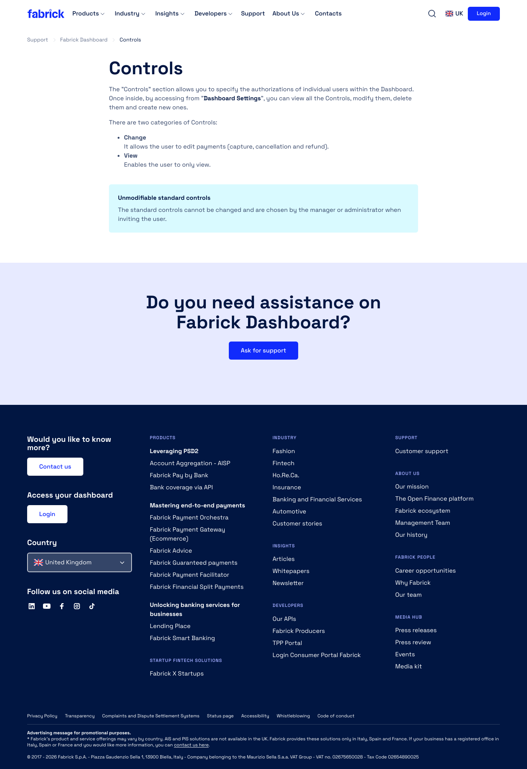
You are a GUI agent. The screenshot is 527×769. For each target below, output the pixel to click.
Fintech (283, 463)
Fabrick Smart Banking (182, 638)
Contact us (55, 466)
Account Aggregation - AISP (190, 463)
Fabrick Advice (171, 551)
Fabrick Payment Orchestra (189, 517)
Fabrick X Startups (177, 673)
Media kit (408, 666)
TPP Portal (287, 643)
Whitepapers (291, 571)
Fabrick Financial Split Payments (197, 587)
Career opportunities (425, 570)
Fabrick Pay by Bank (179, 475)
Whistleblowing (293, 716)
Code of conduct (335, 716)
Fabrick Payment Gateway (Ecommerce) (187, 533)
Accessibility (255, 716)
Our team (408, 595)
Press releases (416, 630)
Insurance (287, 487)
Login (484, 13)
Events (405, 654)
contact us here (191, 745)
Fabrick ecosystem (422, 511)
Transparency (80, 716)
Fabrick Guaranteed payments (194, 563)
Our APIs (284, 619)
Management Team (422, 523)
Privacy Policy (42, 716)
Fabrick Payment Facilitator (190, 575)
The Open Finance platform (434, 498)
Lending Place (170, 626)
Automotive (289, 511)
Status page (220, 716)
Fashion (284, 451)
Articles (284, 559)
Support (253, 13)
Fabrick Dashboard (84, 40)
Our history (411, 535)
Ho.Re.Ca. (286, 475)
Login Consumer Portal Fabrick (317, 655)
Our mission (412, 486)
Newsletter (288, 583)
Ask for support (263, 350)
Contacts (328, 13)
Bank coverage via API (181, 487)
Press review (413, 642)
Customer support (422, 451)
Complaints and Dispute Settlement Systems (150, 716)
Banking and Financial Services (317, 499)
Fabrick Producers (299, 631)
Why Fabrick (413, 583)
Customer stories (297, 523)
